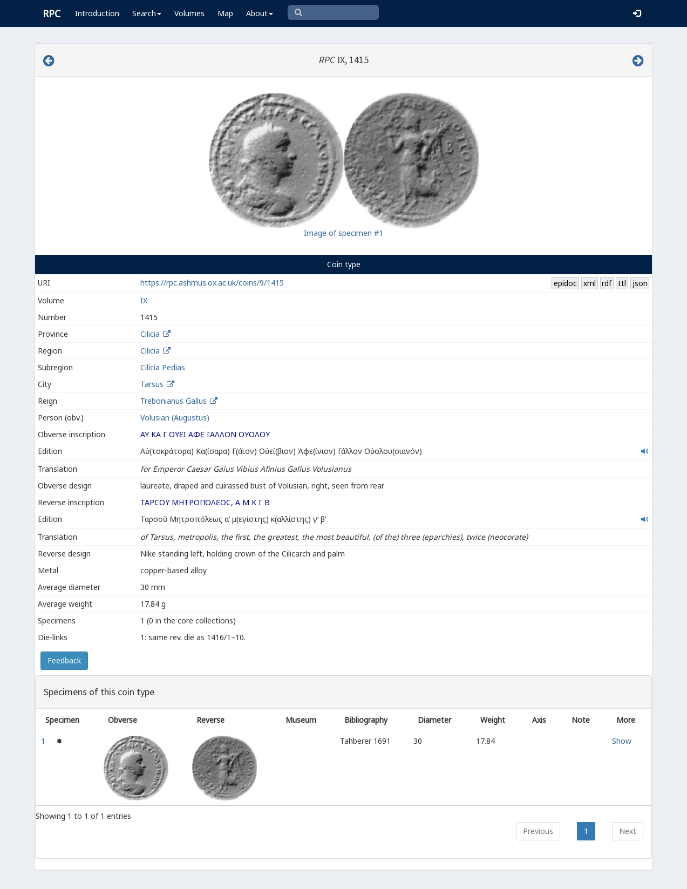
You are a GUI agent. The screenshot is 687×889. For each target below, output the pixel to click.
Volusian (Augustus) (174, 417)
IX (143, 300)
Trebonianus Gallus (173, 401)
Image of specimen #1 (343, 233)
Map (225, 13)
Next (627, 831)
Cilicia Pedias (162, 367)
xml (589, 283)
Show (621, 741)
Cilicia (150, 334)
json (640, 283)
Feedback (64, 660)
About (259, 13)
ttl (622, 283)
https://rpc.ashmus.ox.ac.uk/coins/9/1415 (212, 282)
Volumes (189, 13)
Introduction (97, 13)
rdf (606, 283)
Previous (538, 831)
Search (146, 13)
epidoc (565, 283)
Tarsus (152, 384)
